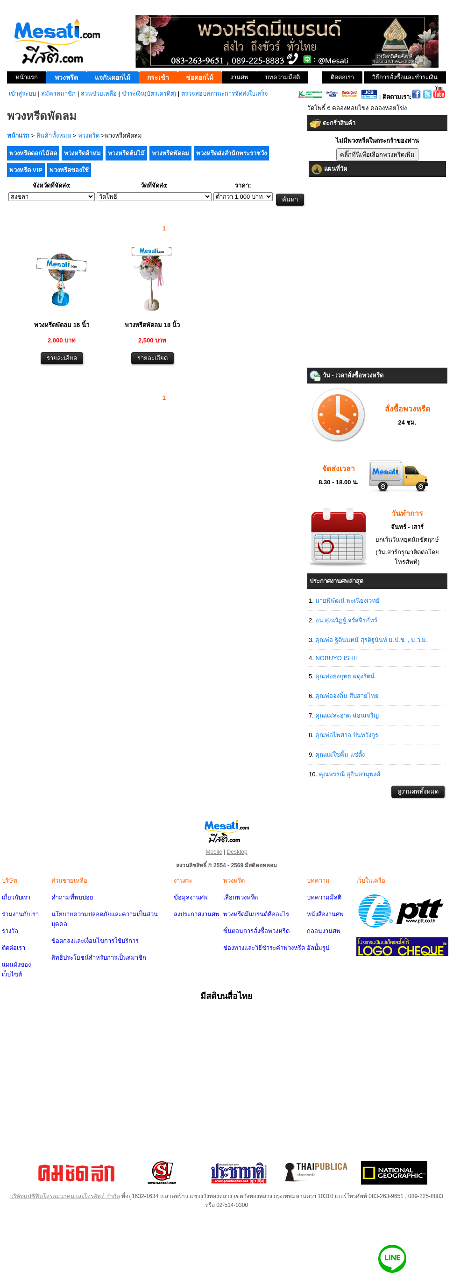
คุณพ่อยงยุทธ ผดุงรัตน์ (345, 676)
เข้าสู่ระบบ (22, 93)
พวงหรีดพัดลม (170, 153)
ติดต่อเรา (13, 947)
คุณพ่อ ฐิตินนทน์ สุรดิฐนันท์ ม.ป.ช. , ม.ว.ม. (371, 639)
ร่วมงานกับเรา (20, 914)
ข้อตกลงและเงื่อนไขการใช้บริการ (95, 940)
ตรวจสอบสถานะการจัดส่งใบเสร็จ (224, 93)
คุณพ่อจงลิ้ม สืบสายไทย (347, 695)
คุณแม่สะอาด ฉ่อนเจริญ (347, 715)
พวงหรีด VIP (25, 170)
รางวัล (10, 930)
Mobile (213, 852)
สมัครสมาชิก (58, 93)
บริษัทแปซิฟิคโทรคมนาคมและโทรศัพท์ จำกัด (65, 1196)
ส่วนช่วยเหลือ (99, 93)
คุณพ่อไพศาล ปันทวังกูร (346, 735)
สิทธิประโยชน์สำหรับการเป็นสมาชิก (98, 957)
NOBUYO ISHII (336, 658)
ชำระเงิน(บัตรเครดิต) (149, 93)
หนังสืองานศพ (325, 914)
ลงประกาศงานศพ (196, 914)
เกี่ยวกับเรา (16, 897)
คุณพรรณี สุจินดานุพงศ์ (350, 774)
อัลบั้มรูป (318, 947)
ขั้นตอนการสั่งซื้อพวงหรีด (256, 930)
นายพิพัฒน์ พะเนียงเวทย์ (347, 600)
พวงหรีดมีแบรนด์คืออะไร (256, 914)
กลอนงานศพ (323, 930)
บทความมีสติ (324, 897)
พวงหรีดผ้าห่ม (82, 153)
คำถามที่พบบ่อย (72, 897)
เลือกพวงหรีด (240, 897)
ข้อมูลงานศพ (191, 897)
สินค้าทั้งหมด (53, 135)
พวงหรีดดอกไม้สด (33, 153)
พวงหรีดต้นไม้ (126, 153)
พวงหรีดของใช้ (69, 170)
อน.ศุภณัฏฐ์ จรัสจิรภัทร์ (346, 620)
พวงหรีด (88, 135)
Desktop (237, 852)
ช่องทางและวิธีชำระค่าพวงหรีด (264, 947)
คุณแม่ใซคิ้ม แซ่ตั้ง (340, 754)
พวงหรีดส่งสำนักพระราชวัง (231, 153)
